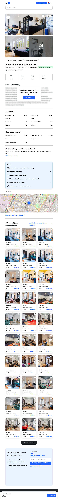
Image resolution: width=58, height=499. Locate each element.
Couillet (20, 60)
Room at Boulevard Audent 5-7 (31, 60)
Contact (51, 495)
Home (9, 60)
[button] (51, 67)
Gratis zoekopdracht (41, 3)
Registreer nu (29, 97)
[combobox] (29, 7)
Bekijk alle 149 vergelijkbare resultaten (41, 224)
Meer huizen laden (29, 442)
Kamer (25, 115)
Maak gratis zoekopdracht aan (40, 463)
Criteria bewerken (35, 467)
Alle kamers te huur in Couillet (15, 215)
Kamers (14, 60)
